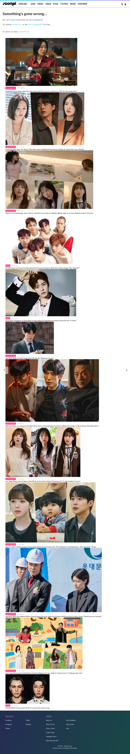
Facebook (8, 720)
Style (55, 4)
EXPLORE (23, 4)
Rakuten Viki (69, 748)
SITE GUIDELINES (35, 24)
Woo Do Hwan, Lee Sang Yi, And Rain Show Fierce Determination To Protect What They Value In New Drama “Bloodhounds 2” (52, 426)
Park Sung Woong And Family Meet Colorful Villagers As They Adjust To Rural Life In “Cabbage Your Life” (43, 673)
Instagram (8, 724)
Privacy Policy (50, 728)
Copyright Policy (51, 736)
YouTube (28, 724)
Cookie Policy (50, 732)
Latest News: (24, 31)
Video (40, 4)
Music (73, 4)
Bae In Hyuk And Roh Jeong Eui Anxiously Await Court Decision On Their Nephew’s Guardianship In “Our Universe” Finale (50, 547)
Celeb (48, 4)
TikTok (28, 720)
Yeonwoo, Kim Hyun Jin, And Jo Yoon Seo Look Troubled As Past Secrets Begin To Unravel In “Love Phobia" (44, 149)
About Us (49, 720)
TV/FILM (64, 4)
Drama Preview (10, 88)
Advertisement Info (52, 740)
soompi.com (17, 24)
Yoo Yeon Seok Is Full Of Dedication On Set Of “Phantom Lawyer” (29, 358)
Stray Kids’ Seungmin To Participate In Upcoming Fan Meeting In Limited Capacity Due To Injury (40, 320)
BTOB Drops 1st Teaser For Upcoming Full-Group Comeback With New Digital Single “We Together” (42, 268)
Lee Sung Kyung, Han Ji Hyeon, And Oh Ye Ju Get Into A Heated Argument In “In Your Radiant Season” (42, 481)
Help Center (70, 724)
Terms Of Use (50, 724)
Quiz (33, 4)
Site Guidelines (71, 720)
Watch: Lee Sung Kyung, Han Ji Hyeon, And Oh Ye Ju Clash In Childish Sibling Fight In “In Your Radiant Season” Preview (49, 213)
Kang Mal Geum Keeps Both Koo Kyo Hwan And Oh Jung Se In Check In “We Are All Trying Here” (41, 91)
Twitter (7, 728)
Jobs (67, 728)
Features (82, 4)
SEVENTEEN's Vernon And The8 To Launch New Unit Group (27, 708)
